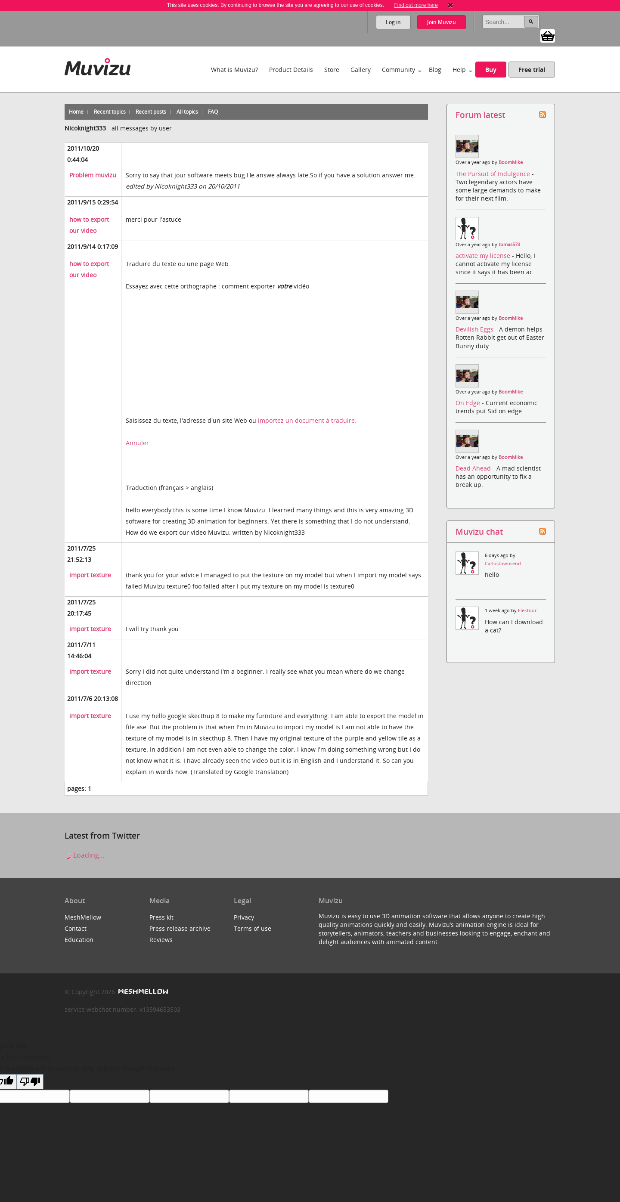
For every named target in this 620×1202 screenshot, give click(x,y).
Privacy (244, 917)
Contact (76, 928)
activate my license (484, 255)
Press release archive (180, 928)
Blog (435, 69)
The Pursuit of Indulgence (494, 174)
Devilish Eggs (475, 329)
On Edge (469, 403)
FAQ (213, 111)
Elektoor (527, 610)
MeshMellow (83, 917)
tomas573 (509, 245)
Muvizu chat (479, 531)
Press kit (161, 917)
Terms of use (252, 928)
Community (398, 69)
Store (331, 69)
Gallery (360, 69)
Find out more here (415, 5)
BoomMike (511, 162)
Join (441, 22)
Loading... (84, 855)
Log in (393, 22)
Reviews (161, 940)
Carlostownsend (503, 564)
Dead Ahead (474, 468)
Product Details (291, 69)
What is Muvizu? (234, 69)
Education (79, 940)
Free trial (531, 69)
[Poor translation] (30, 1081)
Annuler (137, 443)
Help (459, 69)
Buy (490, 69)
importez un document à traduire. (307, 420)
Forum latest (480, 114)
